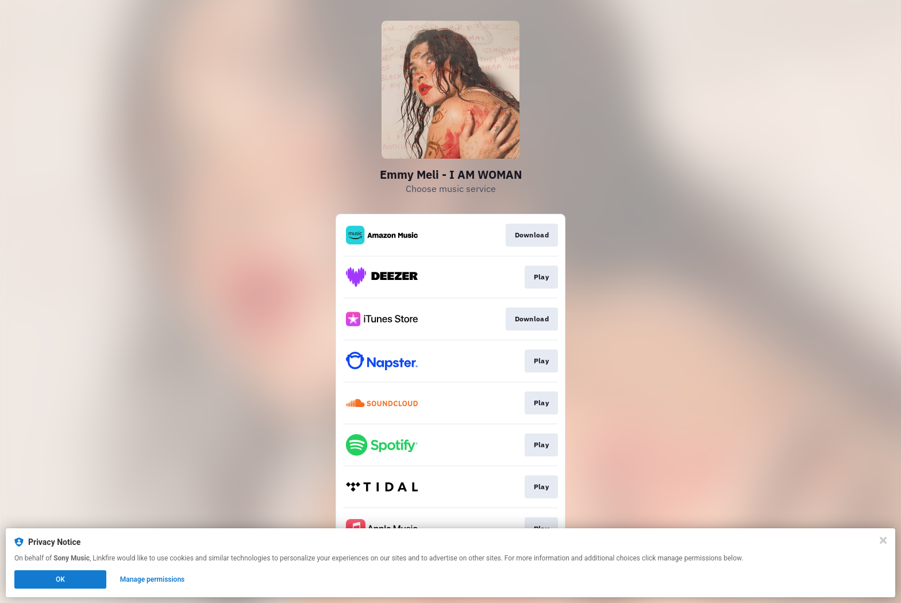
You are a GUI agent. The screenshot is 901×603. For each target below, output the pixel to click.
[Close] (883, 540)
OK (60, 579)
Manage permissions (152, 579)
